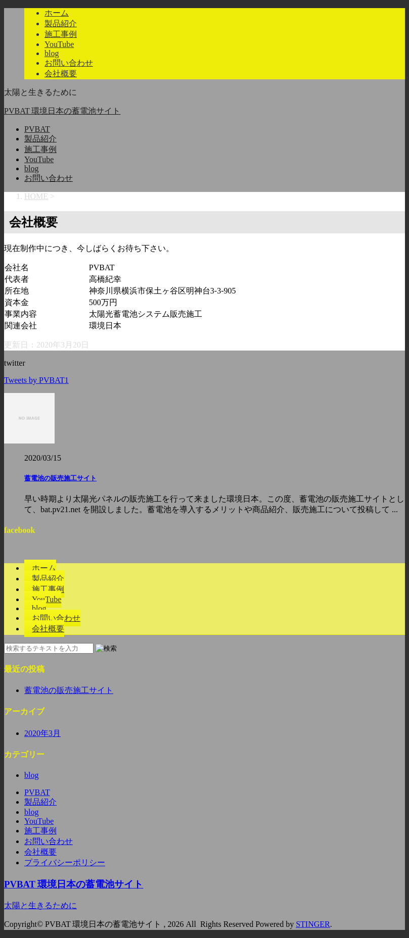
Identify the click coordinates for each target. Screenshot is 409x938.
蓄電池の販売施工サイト (60, 478)
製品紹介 (60, 23)
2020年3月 (42, 733)
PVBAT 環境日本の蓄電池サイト (62, 111)
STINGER (313, 924)
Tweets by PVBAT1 (36, 380)
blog (51, 53)
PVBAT (37, 129)
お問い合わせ (68, 63)
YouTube (59, 44)
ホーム (56, 13)
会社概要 (60, 73)
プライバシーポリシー (64, 862)
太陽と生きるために (40, 905)
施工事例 (60, 34)
